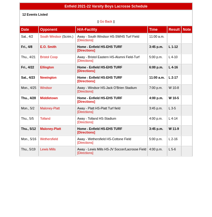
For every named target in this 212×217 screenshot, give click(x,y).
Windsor (46, 88)
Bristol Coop (49, 57)
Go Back (106, 21)
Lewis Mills (48, 149)
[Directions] (85, 40)
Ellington (47, 67)
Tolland (45, 118)
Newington (48, 77)
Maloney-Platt (50, 108)
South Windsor (50, 36)
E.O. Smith (48, 47)
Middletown (49, 98)
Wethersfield (49, 139)
